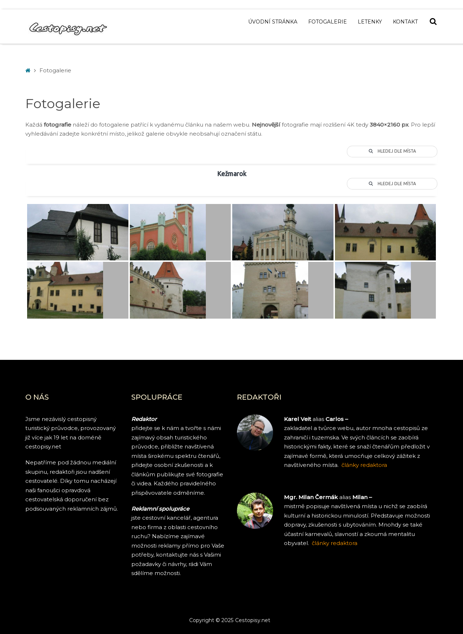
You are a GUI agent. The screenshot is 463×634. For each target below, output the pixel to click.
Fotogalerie (327, 21)
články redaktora (334, 543)
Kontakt (405, 21)
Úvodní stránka (272, 21)
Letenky (370, 21)
